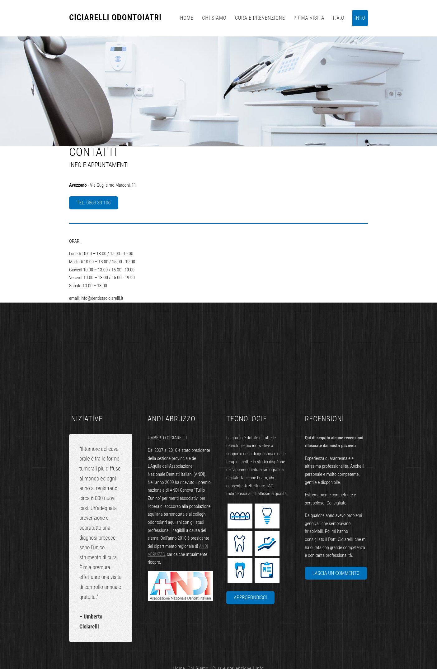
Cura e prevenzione (260, 18)
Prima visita (309, 18)
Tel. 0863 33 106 (93, 203)
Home (186, 18)
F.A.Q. (339, 18)
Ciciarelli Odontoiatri (115, 18)
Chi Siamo (214, 18)
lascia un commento (335, 573)
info (360, 18)
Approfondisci (250, 597)
